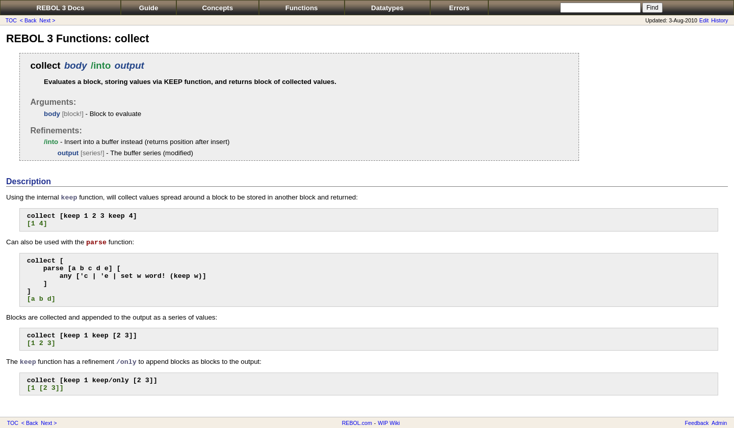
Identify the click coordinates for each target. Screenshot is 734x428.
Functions (301, 8)
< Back (28, 20)
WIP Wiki (389, 423)
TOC (11, 20)
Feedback (697, 423)
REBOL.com (357, 423)
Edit (704, 20)
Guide (149, 8)
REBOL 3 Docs (61, 8)
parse (96, 242)
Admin (719, 423)
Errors (459, 8)
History (719, 20)
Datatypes (387, 8)
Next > (47, 20)
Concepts (217, 8)
